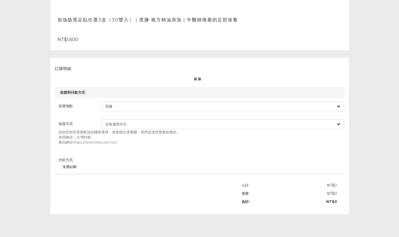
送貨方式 (69, 123)
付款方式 (69, 160)
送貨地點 (69, 106)
